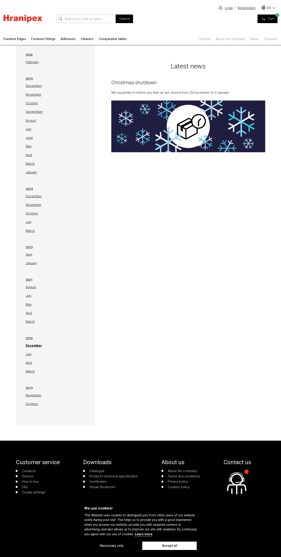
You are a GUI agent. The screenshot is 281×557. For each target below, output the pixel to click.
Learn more (144, 534)
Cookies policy (175, 487)
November (33, 95)
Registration (247, 8)
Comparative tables (113, 39)
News (254, 39)
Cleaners (87, 39)
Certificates (95, 482)
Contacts (270, 39)
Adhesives (68, 39)
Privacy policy (175, 482)
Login (229, 8)
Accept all (169, 546)
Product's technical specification (110, 476)
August (31, 121)
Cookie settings (30, 492)
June (29, 138)
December (34, 86)
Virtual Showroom (99, 487)
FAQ (22, 487)
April (29, 155)
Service (205, 39)
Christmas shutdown (134, 82)
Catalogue (93, 471)
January (31, 172)
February (32, 62)
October (32, 103)
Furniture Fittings (43, 39)
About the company (230, 39)
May (29, 146)
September (34, 112)
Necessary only (112, 546)
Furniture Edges (15, 39)
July (28, 129)
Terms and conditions (181, 476)
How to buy (27, 482)
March (30, 164)
